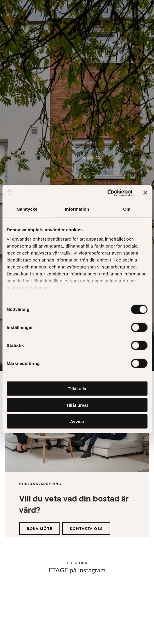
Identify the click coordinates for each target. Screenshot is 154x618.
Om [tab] (127, 209)
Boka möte (39, 528)
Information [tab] (77, 209)
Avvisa (77, 421)
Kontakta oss (86, 528)
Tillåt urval (77, 404)
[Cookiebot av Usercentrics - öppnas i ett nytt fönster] (107, 193)
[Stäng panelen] (145, 193)
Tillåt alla (77, 388)
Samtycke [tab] (27, 209)
